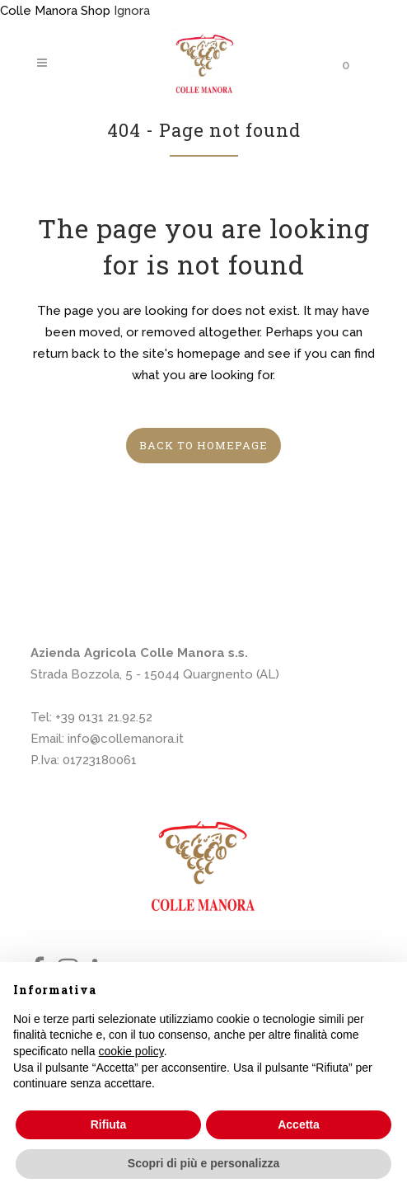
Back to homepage (203, 445)
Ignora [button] (132, 10)
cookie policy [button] (131, 1051)
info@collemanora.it (126, 738)
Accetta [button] (299, 1124)
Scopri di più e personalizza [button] (203, 1163)
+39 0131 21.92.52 (103, 717)
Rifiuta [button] (109, 1124)
